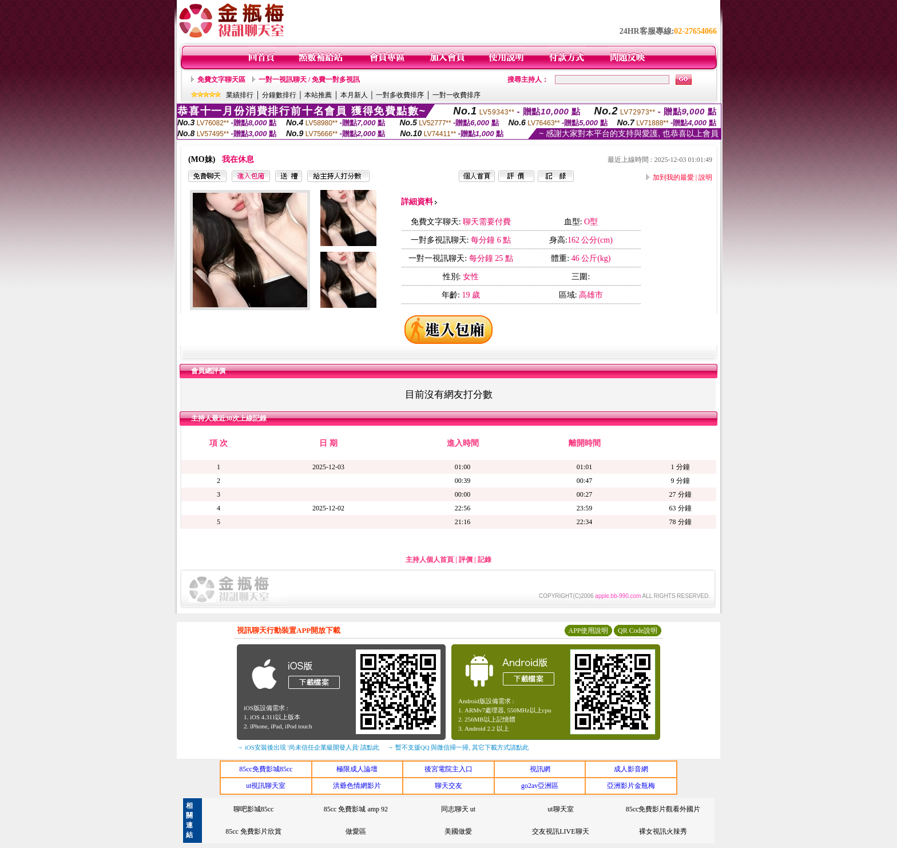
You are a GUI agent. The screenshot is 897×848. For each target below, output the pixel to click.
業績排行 (239, 95)
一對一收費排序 (456, 95)
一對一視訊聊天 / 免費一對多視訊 (309, 80)
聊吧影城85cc (253, 809)
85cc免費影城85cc (265, 769)
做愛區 (356, 831)
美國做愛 (458, 831)
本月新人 (354, 95)
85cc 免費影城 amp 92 (356, 809)
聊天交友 (448, 786)
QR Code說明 (637, 631)
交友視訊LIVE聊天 (560, 831)
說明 (705, 177)
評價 (466, 560)
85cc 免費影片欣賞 (253, 831)
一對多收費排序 (400, 95)
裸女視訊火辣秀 (663, 831)
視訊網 (540, 769)
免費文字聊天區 (221, 80)
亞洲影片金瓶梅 (631, 786)
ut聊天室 (560, 809)
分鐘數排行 (279, 95)
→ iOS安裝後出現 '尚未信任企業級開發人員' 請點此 (308, 747)
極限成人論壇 (357, 769)
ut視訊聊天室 (265, 786)
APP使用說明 (588, 631)
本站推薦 (318, 95)
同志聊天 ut (458, 809)
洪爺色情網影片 (357, 786)
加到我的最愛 (673, 177)
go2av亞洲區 (539, 786)
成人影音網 (631, 769)
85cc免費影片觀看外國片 (663, 809)
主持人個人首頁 (430, 560)
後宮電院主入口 (448, 769)
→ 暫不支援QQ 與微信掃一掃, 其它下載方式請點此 (458, 747)
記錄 (484, 560)
